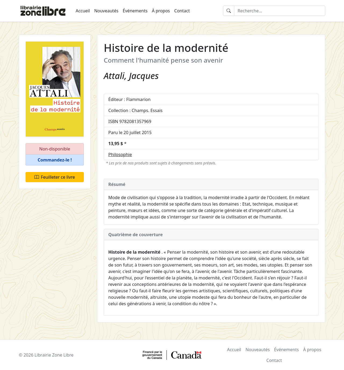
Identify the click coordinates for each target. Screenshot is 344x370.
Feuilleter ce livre (54, 177)
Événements (135, 11)
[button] (55, 160)
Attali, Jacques (131, 75)
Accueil (83, 11)
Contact (182, 11)
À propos (161, 11)
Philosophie (120, 154)
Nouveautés (106, 11)
